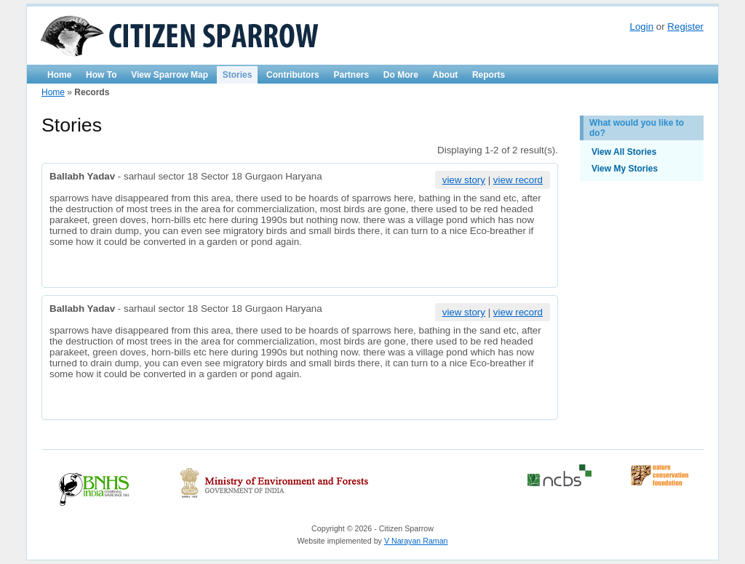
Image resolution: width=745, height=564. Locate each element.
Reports (488, 75)
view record (518, 179)
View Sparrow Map (169, 75)
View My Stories (624, 169)
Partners (351, 75)
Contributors (292, 75)
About (445, 75)
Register (685, 26)
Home (59, 75)
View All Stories (623, 152)
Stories (237, 75)
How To (101, 75)
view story (463, 179)
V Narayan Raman (416, 540)
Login (641, 26)
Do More (400, 75)
